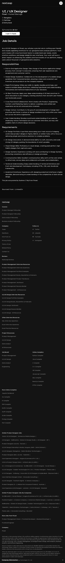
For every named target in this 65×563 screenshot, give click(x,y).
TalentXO (5, 507)
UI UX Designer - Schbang (10, 473)
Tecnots (55, 507)
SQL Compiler (36, 378)
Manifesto (5, 233)
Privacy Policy (6, 240)
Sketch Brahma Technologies (19, 507)
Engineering (6, 366)
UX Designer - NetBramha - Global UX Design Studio (19, 440)
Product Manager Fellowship (11, 210)
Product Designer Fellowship (11, 214)
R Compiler (5, 400)
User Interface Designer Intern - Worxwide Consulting (19, 477)
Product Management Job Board (12, 282)
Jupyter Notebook (8, 393)
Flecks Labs (6, 511)
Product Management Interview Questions (16, 268)
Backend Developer (43, 519)
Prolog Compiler (7, 419)
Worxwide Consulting (18, 511)
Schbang (44, 507)
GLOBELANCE (6, 496)
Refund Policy (6, 248)
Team (4, 229)
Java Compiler (37, 359)
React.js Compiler (38, 381)
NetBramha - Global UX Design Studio (14, 503)
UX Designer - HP (42, 440)
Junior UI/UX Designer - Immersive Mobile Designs (18, 436)
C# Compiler (36, 370)
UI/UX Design (6, 340)
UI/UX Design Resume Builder (11, 309)
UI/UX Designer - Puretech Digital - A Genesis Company (20, 480)
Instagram (37, 240)
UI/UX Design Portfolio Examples (13, 298)
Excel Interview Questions (10, 324)
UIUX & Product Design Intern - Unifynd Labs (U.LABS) (19, 462)
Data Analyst (6, 344)
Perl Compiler (6, 423)
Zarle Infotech (35, 507)
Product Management (9, 336)
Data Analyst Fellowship (10, 217)
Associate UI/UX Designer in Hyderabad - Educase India (39, 473)
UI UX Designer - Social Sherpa (44, 466)
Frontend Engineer (8, 523)
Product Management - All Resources (14, 290)
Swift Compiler (7, 412)
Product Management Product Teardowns (15, 279)
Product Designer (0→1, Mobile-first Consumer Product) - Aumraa (23, 484)
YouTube (36, 237)
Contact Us (5, 251)
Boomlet (29, 511)
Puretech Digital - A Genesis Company (14, 500)
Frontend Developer (28, 519)
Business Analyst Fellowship (11, 221)
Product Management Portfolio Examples (15, 271)
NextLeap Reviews (8, 259)
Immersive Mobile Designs (37, 500)
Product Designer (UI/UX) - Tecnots (13, 443)
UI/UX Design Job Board (10, 305)
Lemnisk (56, 500)
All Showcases (6, 347)
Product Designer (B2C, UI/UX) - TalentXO (15, 455)
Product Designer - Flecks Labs (45, 469)
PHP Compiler (6, 404)
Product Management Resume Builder (14, 286)
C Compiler (36, 363)
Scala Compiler (7, 415)
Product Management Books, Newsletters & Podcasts (19, 275)
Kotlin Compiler (7, 408)
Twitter (35, 229)
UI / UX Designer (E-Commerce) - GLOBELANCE (17, 466)
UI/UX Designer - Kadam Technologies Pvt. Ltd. (17, 469)
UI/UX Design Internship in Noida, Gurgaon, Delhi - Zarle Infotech (23, 447)
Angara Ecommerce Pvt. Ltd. (32, 496)
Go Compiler (6, 397)
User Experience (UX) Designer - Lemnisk (15, 488)
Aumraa (50, 500)
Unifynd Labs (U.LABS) (50, 496)
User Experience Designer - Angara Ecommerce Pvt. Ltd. (20, 458)
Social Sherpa (16, 496)
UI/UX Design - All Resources (11, 313)
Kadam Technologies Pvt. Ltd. (38, 503)
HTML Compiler (37, 385)
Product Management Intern (11, 519)
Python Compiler (37, 355)
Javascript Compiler (39, 374)
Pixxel (4, 531)
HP (50, 507)
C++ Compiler (36, 366)
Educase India (54, 503)
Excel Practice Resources (10, 328)
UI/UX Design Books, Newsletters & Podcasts (16, 301)
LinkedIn (36, 233)
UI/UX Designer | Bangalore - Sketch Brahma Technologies (21, 451)
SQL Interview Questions (10, 321)
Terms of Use (6, 244)
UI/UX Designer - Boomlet (38, 488)
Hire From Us (6, 237)
